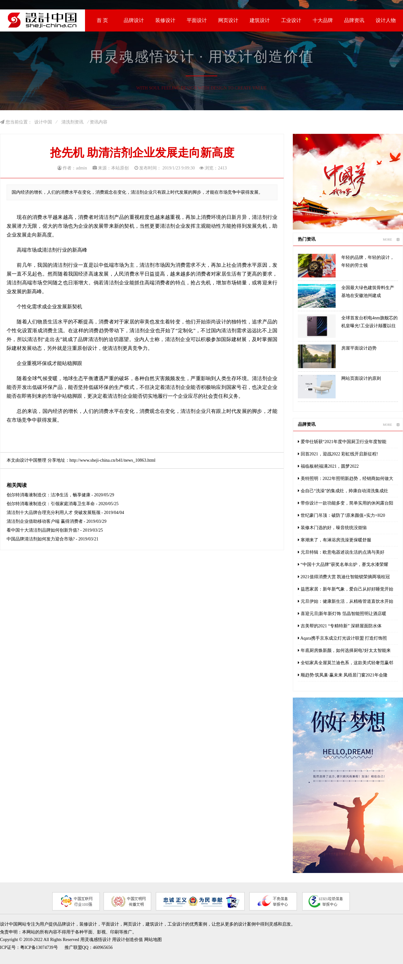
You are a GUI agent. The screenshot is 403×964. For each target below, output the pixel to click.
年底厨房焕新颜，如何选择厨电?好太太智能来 (344, 650)
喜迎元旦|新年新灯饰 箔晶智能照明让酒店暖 (342, 613)
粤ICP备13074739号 (39, 947)
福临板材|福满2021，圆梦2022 (328, 466)
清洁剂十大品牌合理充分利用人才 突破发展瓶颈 (53, 512)
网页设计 (228, 20)
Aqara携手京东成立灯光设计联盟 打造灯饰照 (342, 638)
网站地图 (153, 939)
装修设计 (165, 20)
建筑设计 (260, 20)
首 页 (102, 20)
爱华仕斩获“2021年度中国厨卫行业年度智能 (342, 441)
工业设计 (291, 20)
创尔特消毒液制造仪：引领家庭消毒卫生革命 (51, 503)
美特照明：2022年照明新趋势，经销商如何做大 (345, 478)
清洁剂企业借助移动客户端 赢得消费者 (45, 521)
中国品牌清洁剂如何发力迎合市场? (41, 539)
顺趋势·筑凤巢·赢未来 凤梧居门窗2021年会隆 (343, 675)
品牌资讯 (354, 20)
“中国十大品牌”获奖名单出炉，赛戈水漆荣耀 (343, 564)
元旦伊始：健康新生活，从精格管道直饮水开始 (345, 601)
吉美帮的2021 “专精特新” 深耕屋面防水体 (340, 626)
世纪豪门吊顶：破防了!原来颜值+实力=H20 (341, 515)
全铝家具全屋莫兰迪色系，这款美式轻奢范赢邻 (345, 662)
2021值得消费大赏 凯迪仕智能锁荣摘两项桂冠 (344, 576)
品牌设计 (134, 20)
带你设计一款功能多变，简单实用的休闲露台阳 (345, 503)
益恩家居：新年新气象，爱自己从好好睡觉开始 (345, 589)
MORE (391, 239)
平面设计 (197, 20)
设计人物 (386, 20)
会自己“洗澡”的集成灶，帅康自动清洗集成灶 (343, 490)
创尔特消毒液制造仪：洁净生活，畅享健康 (48, 495)
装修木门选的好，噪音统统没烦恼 (332, 527)
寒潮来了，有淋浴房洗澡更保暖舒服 (334, 540)
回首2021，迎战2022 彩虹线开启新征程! (338, 454)
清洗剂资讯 (72, 122)
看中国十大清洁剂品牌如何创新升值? (43, 530)
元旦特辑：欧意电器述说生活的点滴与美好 (341, 552)
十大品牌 (323, 20)
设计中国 (43, 122)
